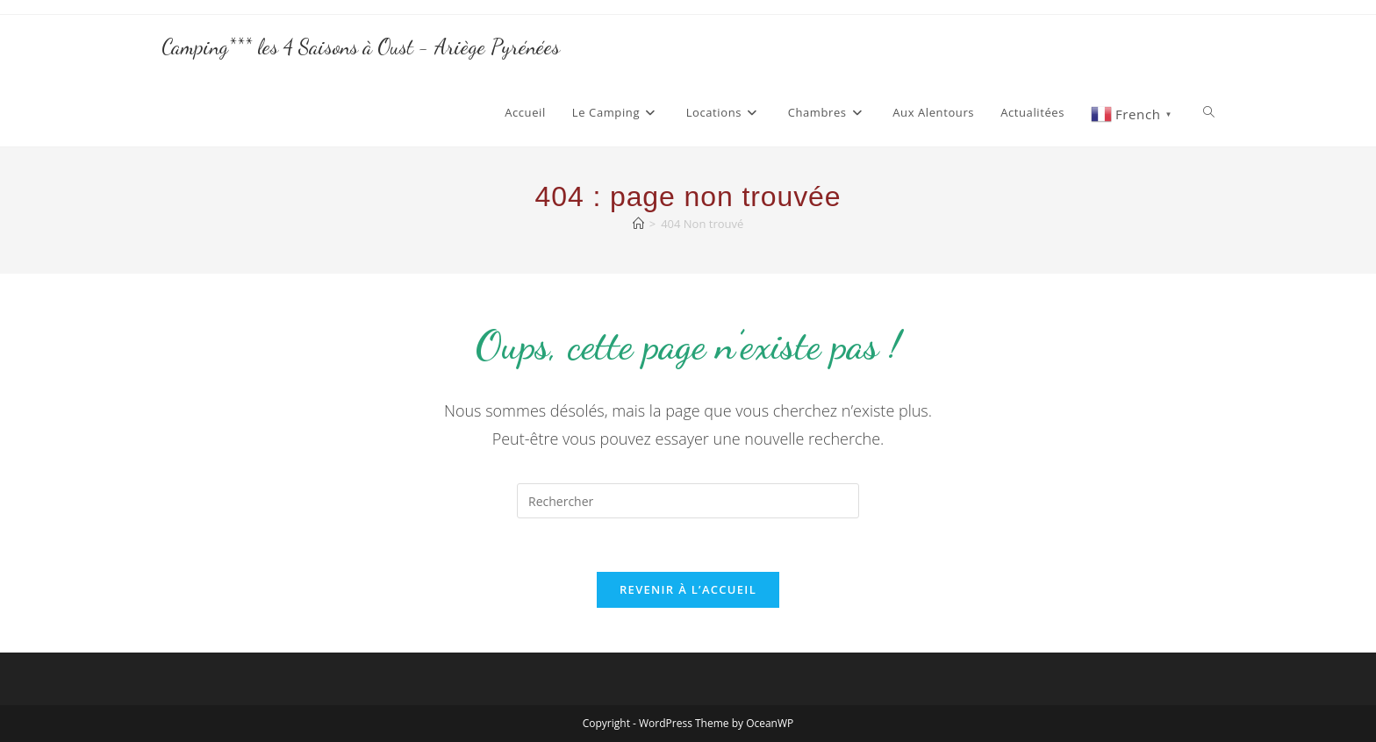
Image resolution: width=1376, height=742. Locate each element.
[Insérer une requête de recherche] (688, 500)
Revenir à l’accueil (688, 589)
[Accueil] (638, 224)
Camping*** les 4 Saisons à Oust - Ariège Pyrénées (360, 47)
